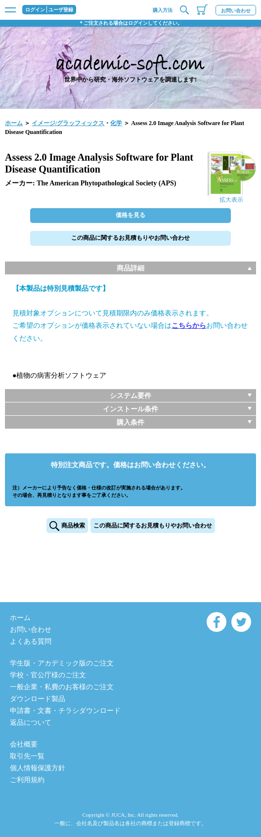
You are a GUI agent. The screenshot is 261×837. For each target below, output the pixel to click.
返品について (30, 722)
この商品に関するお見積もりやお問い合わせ (130, 237)
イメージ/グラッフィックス (68, 123)
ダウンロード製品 (37, 699)
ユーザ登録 (60, 9)
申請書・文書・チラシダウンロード (65, 710)
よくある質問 (30, 641)
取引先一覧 (27, 756)
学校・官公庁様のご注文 (48, 675)
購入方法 (163, 10)
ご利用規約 (27, 780)
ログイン (35, 9)
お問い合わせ (236, 10)
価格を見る (130, 215)
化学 (116, 123)
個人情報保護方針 (37, 768)
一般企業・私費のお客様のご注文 (62, 687)
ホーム (14, 123)
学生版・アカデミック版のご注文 (62, 663)
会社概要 (24, 744)
